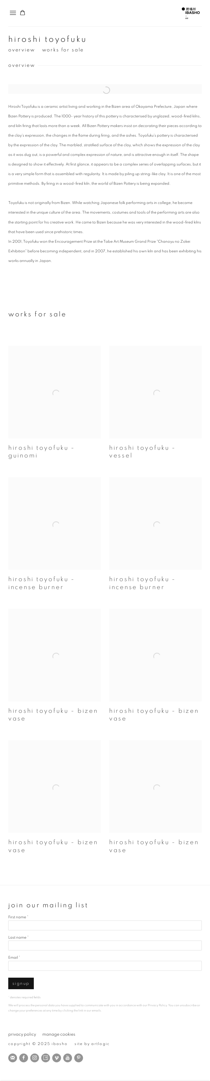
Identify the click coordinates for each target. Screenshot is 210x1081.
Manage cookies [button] (58, 1034)
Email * (14, 958)
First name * (18, 917)
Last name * (18, 937)
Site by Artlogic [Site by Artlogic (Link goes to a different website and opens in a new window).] (92, 1044)
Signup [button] (21, 984)
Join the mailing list (12, 1058)
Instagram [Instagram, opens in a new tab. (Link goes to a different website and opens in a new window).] (34, 1058)
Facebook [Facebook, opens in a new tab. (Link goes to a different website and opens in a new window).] (23, 1058)
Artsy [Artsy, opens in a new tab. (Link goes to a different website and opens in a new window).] (45, 1058)
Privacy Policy (157, 1005)
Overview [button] (21, 50)
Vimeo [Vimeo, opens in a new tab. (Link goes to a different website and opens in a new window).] (56, 1058)
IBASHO (191, 13)
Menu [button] (12, 13)
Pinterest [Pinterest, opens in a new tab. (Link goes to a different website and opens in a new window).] (78, 1058)
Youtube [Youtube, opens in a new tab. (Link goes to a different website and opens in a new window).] (67, 1058)
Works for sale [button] (63, 50)
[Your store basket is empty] (22, 13)
